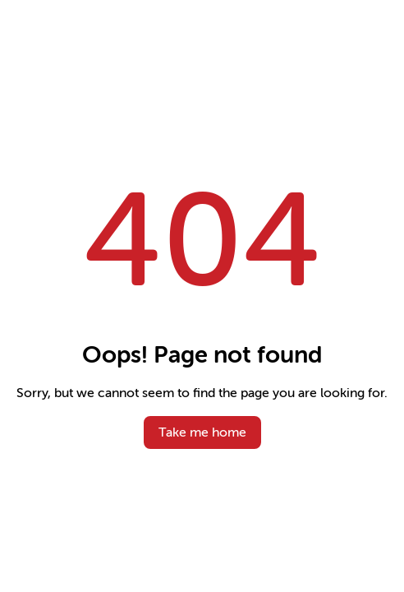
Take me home (202, 432)
